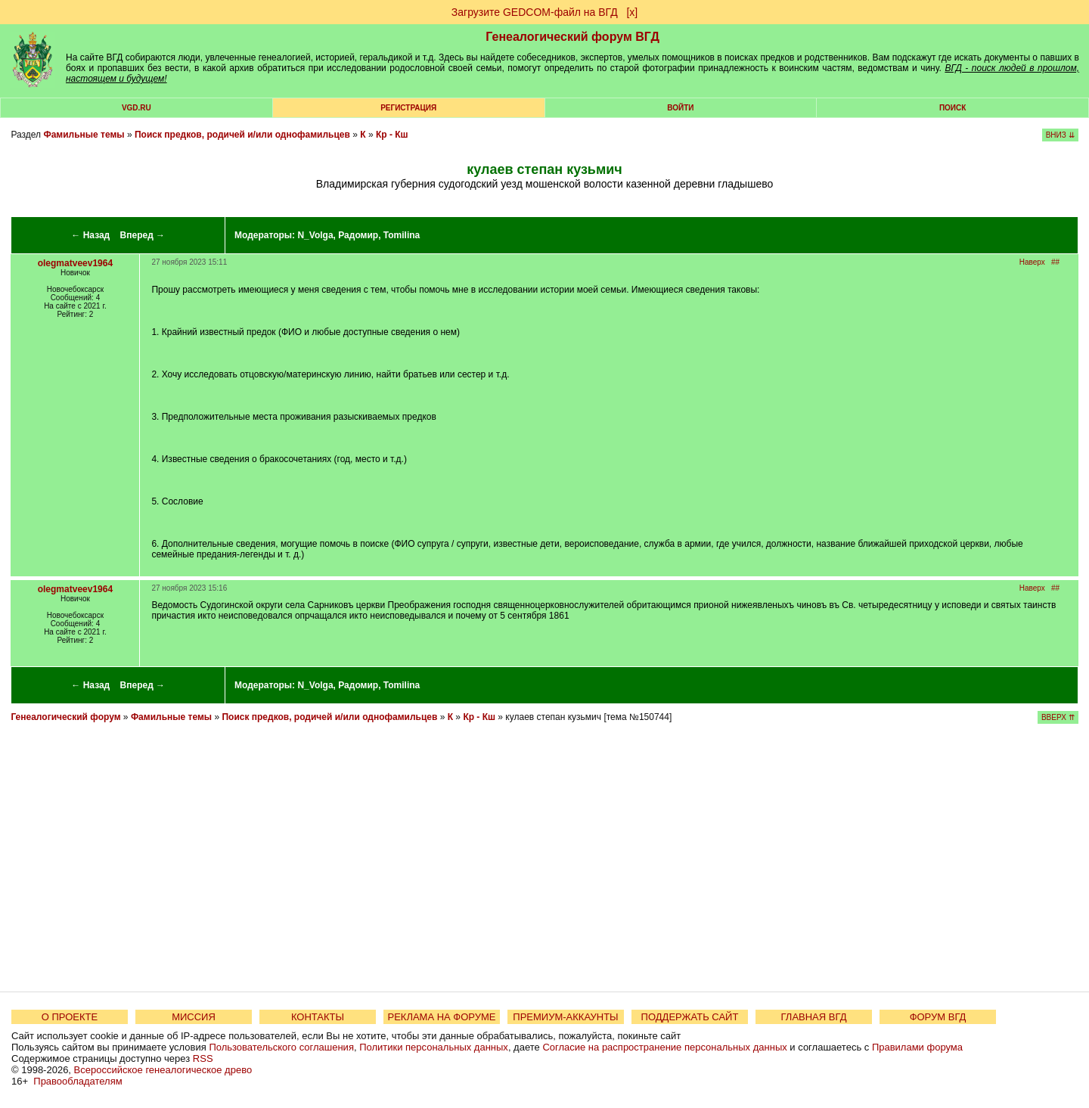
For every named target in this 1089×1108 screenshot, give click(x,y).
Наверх (1032, 262)
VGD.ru (136, 108)
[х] (632, 12)
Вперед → (143, 235)
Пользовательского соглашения (281, 1047)
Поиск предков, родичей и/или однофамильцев (242, 134)
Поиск (952, 108)
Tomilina (401, 235)
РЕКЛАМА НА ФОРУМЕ (441, 1017)
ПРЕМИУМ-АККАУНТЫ (565, 1017)
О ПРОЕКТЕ (70, 1017)
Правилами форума (917, 1047)
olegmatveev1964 (75, 263)
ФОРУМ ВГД (938, 1017)
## (1055, 262)
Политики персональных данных (433, 1047)
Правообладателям (77, 1081)
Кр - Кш (392, 134)
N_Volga (315, 235)
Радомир (358, 235)
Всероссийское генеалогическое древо (163, 1069)
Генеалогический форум (65, 717)
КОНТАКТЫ (317, 1017)
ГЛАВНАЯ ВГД (814, 1017)
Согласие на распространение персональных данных (664, 1047)
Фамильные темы (83, 134)
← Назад (90, 235)
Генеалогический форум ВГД (572, 36)
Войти (680, 108)
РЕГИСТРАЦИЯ (408, 108)
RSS (203, 1058)
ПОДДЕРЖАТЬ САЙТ (690, 1017)
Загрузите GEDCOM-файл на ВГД (534, 12)
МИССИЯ (194, 1017)
